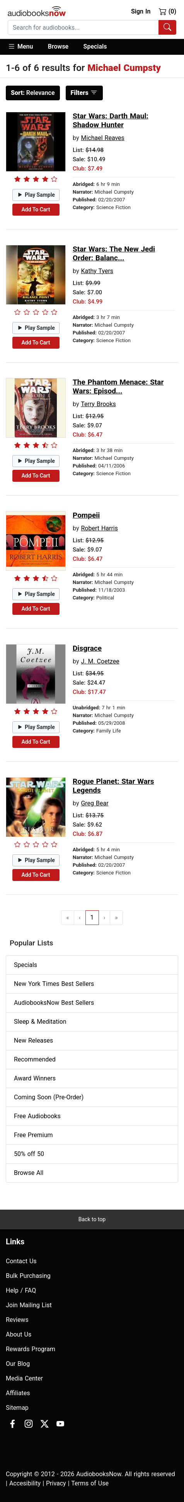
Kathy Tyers (97, 271)
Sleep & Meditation (40, 1021)
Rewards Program (30, 1349)
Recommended (35, 1059)
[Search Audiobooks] (167, 27)
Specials (95, 46)
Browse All (28, 1172)
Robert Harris (99, 528)
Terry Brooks (98, 404)
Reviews (17, 1319)
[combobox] (92, 27)
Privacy (56, 1483)
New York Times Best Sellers (54, 983)
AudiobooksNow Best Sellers (54, 1002)
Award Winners (35, 1078)
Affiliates (18, 1393)
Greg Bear (94, 803)
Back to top (92, 1219)
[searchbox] (83, 27)
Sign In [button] (140, 11)
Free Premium (33, 1135)
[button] (24, 47)
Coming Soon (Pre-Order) (48, 1097)
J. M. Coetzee (100, 661)
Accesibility (25, 1483)
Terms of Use (90, 1483)
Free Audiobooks (37, 1116)
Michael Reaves (102, 138)
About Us (18, 1334)
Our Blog (18, 1363)
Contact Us (21, 1261)
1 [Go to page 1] (92, 917)
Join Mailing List (29, 1305)
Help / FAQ (21, 1290)
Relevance (33, 92)
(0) (167, 11)
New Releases (33, 1040)
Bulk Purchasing (28, 1275)
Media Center (24, 1378)
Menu (20, 46)
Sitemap (17, 1407)
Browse (58, 46)
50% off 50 (29, 1154)
